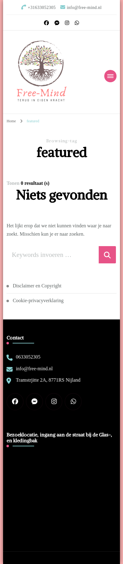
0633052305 (28, 356)
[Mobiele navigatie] (110, 76)
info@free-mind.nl (34, 368)
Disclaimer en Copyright (37, 285)
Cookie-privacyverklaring (38, 300)
